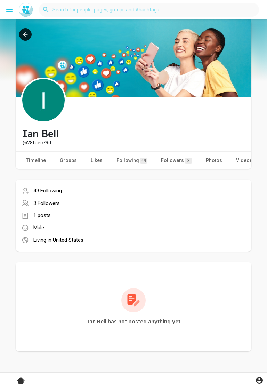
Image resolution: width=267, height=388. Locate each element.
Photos (214, 160)
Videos (244, 160)
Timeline (36, 160)
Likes (97, 160)
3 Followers (46, 203)
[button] (149, 10)
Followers (176, 161)
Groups (68, 160)
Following (131, 161)
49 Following (47, 191)
